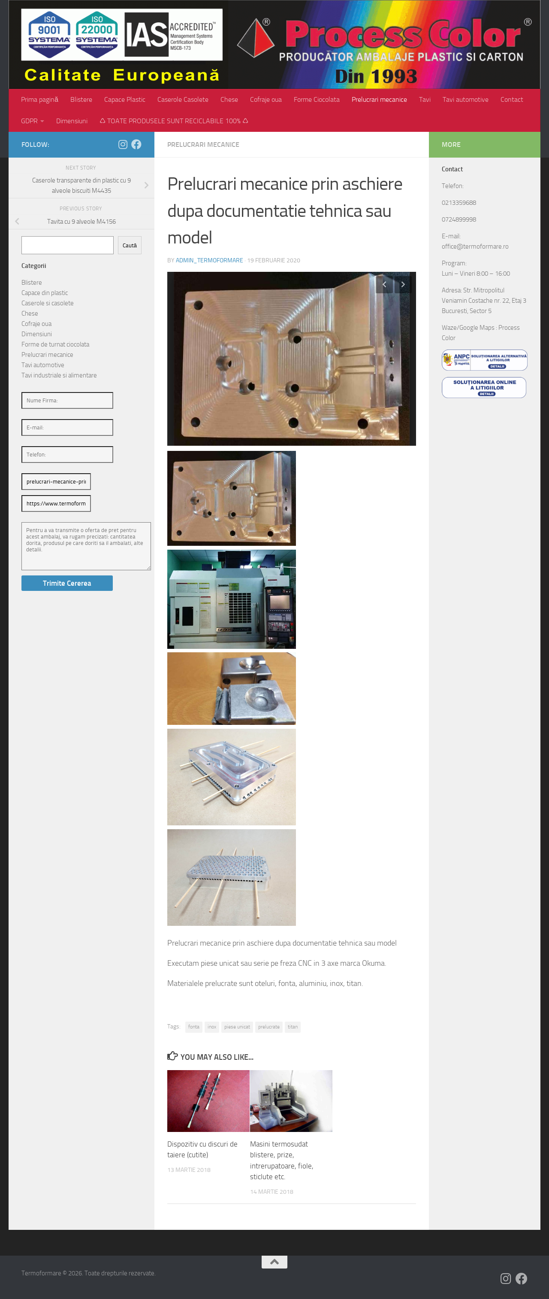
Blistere (81, 99)
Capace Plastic (124, 99)
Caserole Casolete (182, 99)
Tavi (425, 99)
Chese (229, 99)
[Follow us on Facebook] (136, 144)
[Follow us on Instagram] (123, 144)
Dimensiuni (71, 121)
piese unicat (237, 1027)
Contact (512, 99)
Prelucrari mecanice (379, 99)
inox (212, 1027)
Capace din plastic (44, 293)
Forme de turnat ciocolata (55, 344)
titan (293, 1027)
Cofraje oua (266, 99)
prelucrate (269, 1027)
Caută (130, 245)
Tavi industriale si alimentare (59, 375)
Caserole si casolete (47, 303)
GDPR (29, 121)
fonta (193, 1027)
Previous (384, 284)
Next (403, 284)
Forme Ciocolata (317, 99)
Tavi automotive (466, 99)
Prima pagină (39, 99)
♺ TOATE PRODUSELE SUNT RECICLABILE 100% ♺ (174, 121)
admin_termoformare (209, 260)
